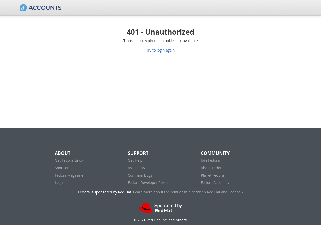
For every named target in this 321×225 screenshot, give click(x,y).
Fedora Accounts (215, 182)
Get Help (135, 160)
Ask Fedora (137, 167)
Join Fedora (210, 160)
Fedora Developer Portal (148, 182)
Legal (59, 182)
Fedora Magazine (69, 175)
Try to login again (160, 50)
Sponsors (62, 167)
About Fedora (212, 167)
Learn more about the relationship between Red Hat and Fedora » (188, 192)
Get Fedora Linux (69, 160)
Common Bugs (140, 175)
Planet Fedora (212, 175)
